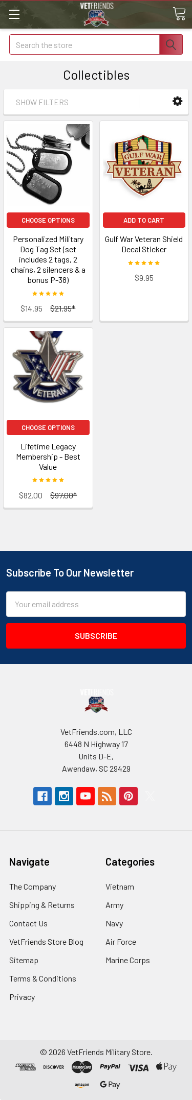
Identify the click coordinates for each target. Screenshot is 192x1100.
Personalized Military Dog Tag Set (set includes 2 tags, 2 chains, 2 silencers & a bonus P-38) (48, 259)
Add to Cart (143, 220)
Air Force (120, 941)
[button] (177, 101)
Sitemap (23, 960)
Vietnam (119, 886)
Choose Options (48, 220)
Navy (114, 923)
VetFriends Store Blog (46, 941)
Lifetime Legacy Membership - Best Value (48, 456)
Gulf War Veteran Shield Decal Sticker (144, 244)
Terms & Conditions (42, 978)
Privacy (22, 996)
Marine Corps (127, 960)
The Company (32, 886)
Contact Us (28, 923)
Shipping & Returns (42, 905)
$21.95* (62, 308)
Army (114, 905)
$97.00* (63, 495)
